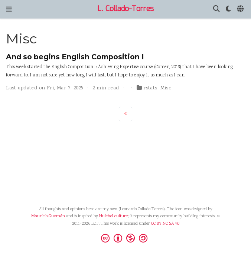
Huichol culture (113, 216)
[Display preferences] (228, 9)
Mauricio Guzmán (48, 216)
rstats (150, 88)
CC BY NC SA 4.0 (165, 224)
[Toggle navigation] (9, 9)
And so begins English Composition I (75, 56)
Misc (166, 88)
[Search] (216, 9)
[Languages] (241, 9)
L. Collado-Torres (125, 9)
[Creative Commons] (125, 238)
